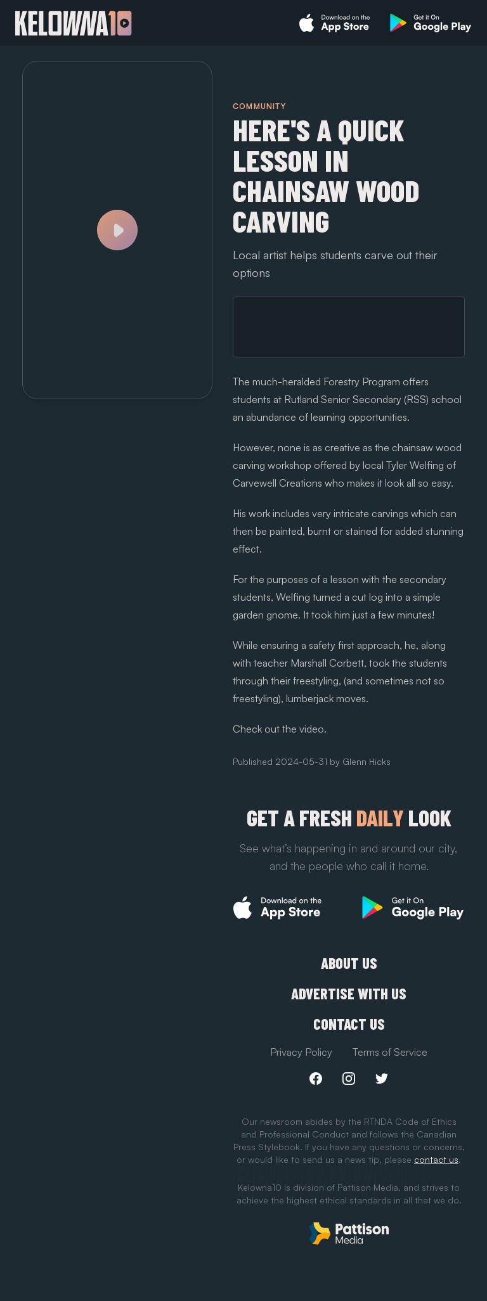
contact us (436, 1159)
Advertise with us (348, 993)
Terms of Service (390, 1052)
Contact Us (349, 1024)
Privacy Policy (301, 1052)
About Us (349, 963)
